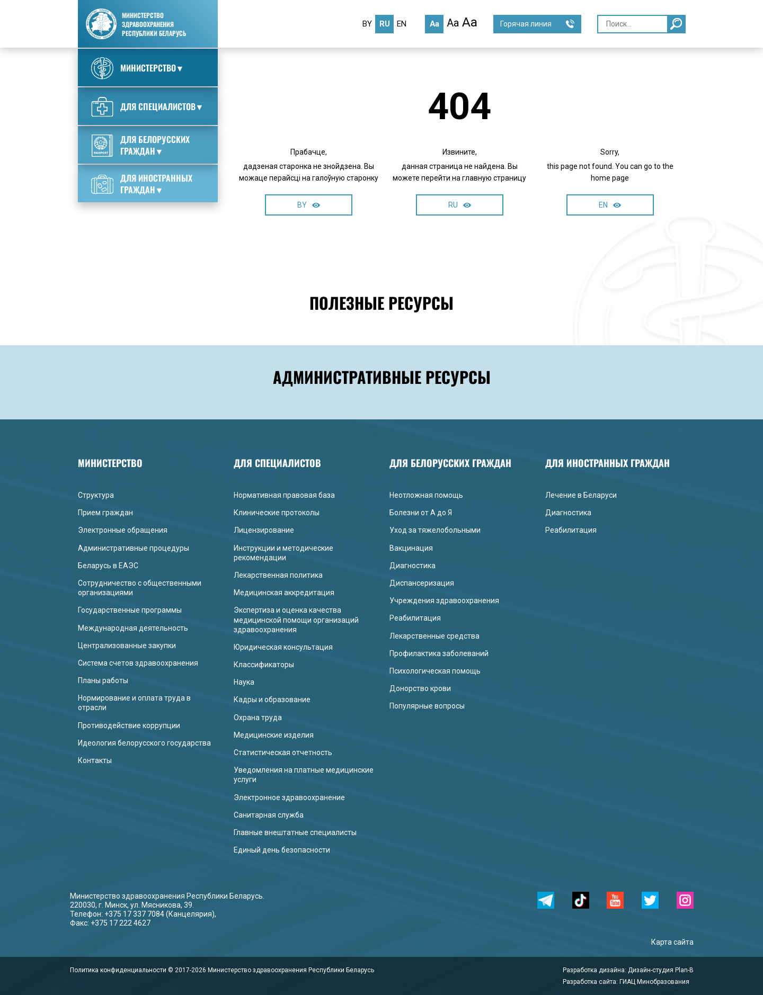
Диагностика (412, 565)
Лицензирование (264, 530)
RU (459, 205)
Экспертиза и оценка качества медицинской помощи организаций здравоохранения (296, 619)
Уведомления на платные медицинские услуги (304, 775)
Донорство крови (420, 688)
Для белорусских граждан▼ (140, 145)
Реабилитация (415, 618)
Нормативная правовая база (284, 495)
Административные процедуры (133, 548)
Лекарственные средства (434, 636)
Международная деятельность (133, 628)
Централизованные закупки (127, 645)
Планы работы (103, 680)
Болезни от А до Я (420, 512)
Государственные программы (130, 610)
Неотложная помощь (426, 495)
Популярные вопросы (427, 706)
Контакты (95, 760)
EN (610, 205)
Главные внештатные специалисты (295, 832)
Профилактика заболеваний (439, 653)
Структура (96, 495)
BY (308, 205)
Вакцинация (411, 548)
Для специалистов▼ (147, 107)
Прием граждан (105, 512)
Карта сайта (672, 942)
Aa (434, 24)
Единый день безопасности (282, 850)
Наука (244, 682)
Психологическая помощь (435, 671)
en (401, 24)
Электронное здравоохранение (289, 797)
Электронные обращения (122, 530)
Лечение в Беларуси (581, 495)
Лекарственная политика (278, 575)
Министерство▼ (137, 68)
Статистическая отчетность (283, 752)
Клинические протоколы (277, 512)
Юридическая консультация (283, 647)
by (367, 24)
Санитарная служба (269, 815)
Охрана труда (258, 717)
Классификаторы (264, 664)
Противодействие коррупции (129, 725)
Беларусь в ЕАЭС (108, 565)
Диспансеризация (421, 583)
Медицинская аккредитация (284, 592)
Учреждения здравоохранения (444, 600)
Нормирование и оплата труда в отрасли (134, 703)
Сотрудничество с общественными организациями (139, 588)
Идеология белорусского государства (144, 743)
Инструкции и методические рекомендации (283, 553)
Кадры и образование (272, 699)
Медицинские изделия (274, 735)
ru (384, 24)
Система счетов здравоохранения (138, 663)
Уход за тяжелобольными (435, 530)
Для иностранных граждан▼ (141, 184)
